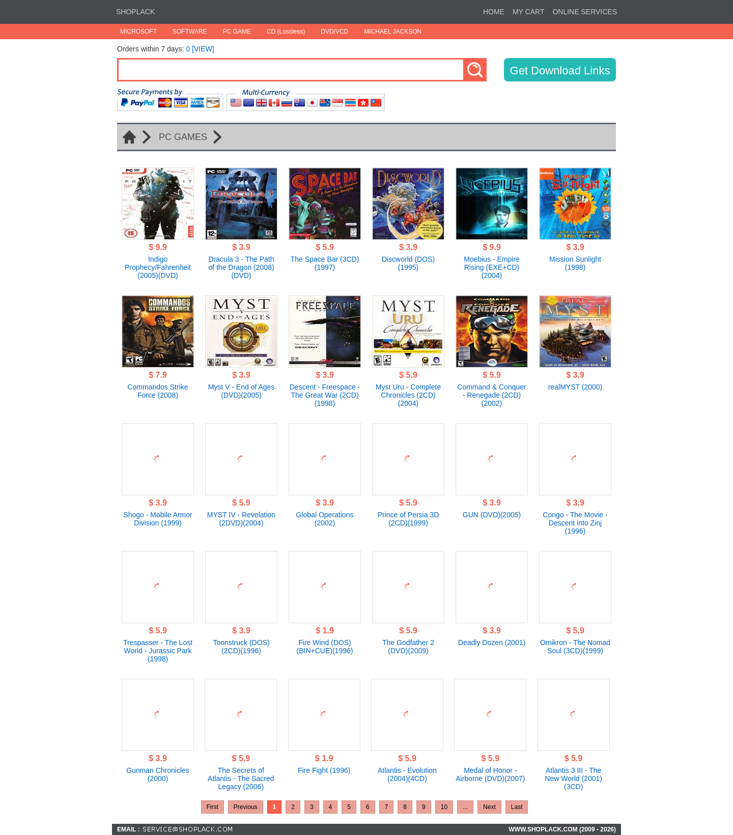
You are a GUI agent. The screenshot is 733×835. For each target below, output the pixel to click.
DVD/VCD (334, 31)
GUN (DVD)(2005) (492, 515)
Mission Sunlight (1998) (575, 263)
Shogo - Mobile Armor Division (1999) (157, 519)
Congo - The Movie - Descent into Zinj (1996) (575, 523)
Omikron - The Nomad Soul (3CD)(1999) (575, 646)
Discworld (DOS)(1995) (408, 263)
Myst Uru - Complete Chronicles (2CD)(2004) (408, 395)
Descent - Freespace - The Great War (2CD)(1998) (325, 395)
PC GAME (237, 31)
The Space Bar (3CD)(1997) (325, 263)
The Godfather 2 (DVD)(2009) (408, 646)
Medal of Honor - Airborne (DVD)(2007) (490, 774)
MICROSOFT (138, 31)
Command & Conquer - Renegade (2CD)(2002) (491, 395)
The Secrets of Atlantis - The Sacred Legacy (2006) (241, 778)
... (465, 807)
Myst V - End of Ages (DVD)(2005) (241, 391)
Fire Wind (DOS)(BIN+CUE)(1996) (325, 646)
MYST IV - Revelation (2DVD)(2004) (241, 519)
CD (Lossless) (286, 31)
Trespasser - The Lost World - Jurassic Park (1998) (157, 650)
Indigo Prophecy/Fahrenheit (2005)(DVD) (158, 267)
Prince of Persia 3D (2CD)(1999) (408, 519)
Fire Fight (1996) (324, 770)
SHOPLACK (135, 12)
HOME (493, 12)
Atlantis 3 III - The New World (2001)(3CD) (573, 778)
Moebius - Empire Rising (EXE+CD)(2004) (492, 267)
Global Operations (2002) (325, 519)
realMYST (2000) (575, 387)
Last (517, 807)
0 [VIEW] (200, 49)
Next (489, 807)
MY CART (529, 12)
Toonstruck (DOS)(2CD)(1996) (241, 646)
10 (444, 807)
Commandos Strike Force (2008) (157, 391)
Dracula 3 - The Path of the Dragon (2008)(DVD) (241, 267)
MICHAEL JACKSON (392, 31)
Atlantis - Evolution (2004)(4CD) (407, 774)
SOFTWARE (190, 31)
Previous (246, 807)
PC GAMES (183, 137)
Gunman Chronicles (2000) (157, 774)
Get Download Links (560, 70)
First (212, 807)
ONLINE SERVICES (584, 12)
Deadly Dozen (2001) (491, 642)
